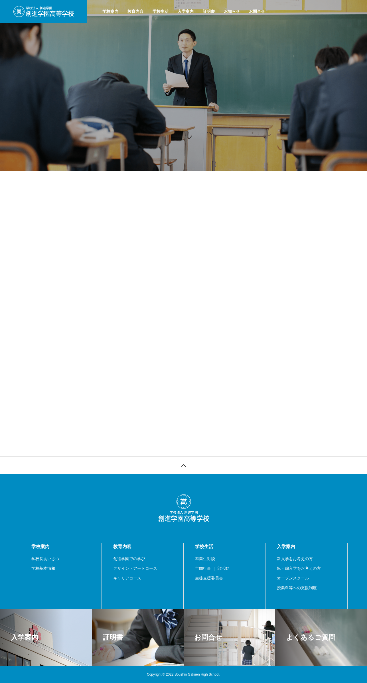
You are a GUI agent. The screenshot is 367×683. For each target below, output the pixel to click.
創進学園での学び (129, 558)
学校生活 (161, 11)
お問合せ (257, 11)
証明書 (209, 11)
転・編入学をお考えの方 (299, 568)
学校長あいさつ (45, 558)
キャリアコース (127, 578)
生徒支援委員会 (209, 578)
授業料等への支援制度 (297, 587)
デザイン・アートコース (135, 568)
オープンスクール (293, 578)
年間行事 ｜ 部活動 (212, 568)
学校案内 (110, 11)
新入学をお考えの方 (295, 558)
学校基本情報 (43, 568)
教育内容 (135, 11)
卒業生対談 (205, 558)
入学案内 (186, 11)
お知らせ (232, 11)
